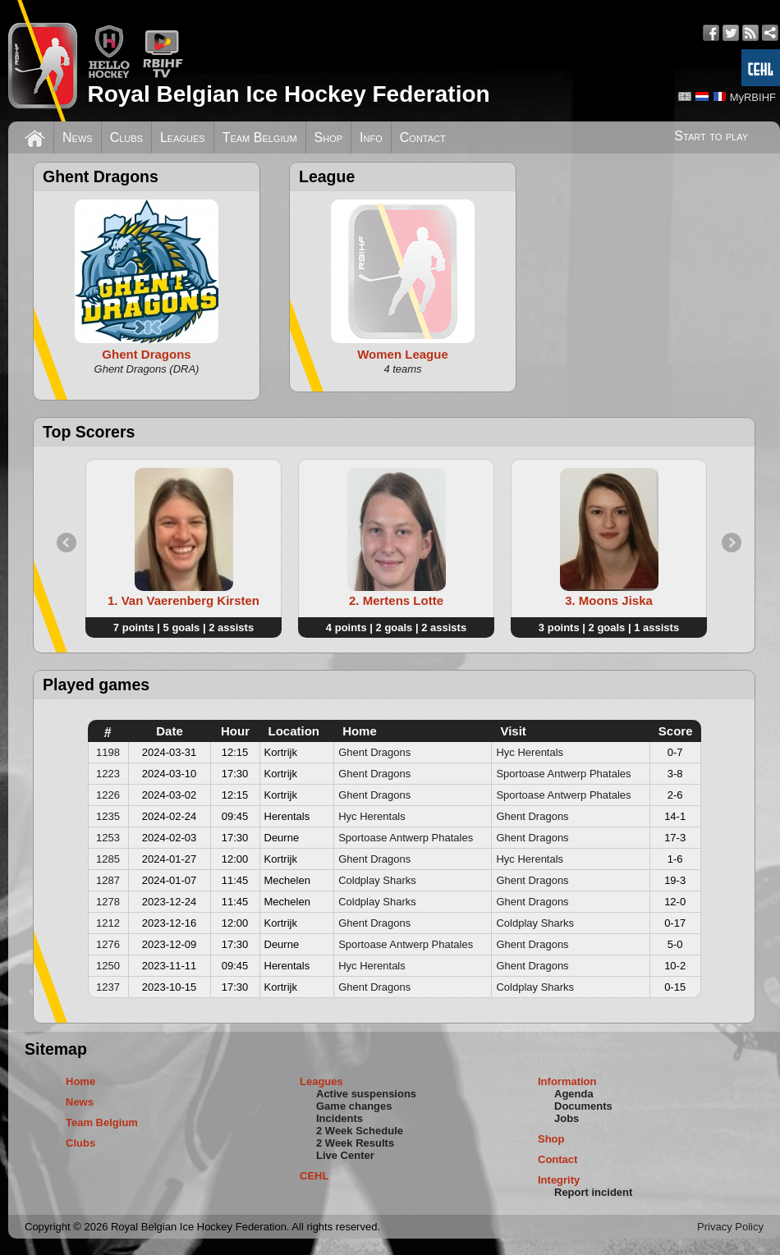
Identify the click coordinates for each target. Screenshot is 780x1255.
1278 (108, 901)
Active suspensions (366, 1094)
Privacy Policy (730, 1227)
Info (371, 137)
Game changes (354, 1106)
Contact (423, 137)
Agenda (574, 1094)
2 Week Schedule (359, 1130)
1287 (108, 880)
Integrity (559, 1180)
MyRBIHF (753, 97)
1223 (108, 773)
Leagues (182, 137)
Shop (328, 137)
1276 (108, 944)
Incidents (339, 1118)
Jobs (566, 1118)
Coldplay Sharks (377, 880)
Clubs (126, 137)
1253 (108, 837)
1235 (108, 816)
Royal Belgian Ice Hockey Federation (288, 94)
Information (567, 1081)
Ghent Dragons (374, 752)
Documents (583, 1106)
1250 (108, 966)
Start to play (711, 136)
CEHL (314, 1176)
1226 (108, 795)
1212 (108, 923)
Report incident (593, 1192)
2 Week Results (355, 1143)
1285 (108, 859)
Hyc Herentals (529, 752)
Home (80, 1081)
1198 (108, 752)
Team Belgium (260, 137)
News (77, 137)
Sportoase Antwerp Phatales (563, 773)
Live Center (345, 1155)
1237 (108, 987)
